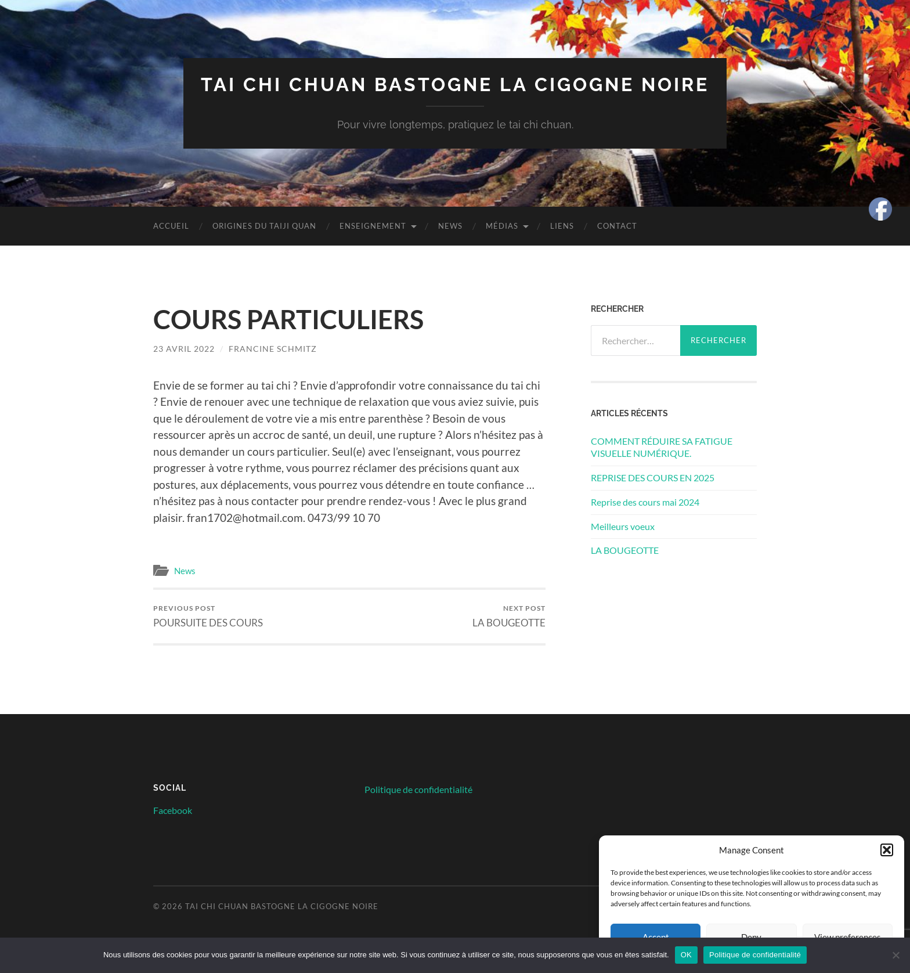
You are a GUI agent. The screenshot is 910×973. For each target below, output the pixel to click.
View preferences (847, 937)
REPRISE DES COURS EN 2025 (652, 477)
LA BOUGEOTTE (509, 616)
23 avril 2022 (184, 349)
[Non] (895, 955)
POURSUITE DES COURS (208, 616)
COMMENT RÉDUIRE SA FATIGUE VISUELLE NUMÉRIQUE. (661, 447)
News (450, 225)
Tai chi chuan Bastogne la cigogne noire (455, 84)
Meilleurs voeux (623, 526)
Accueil (171, 225)
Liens (562, 225)
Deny (751, 937)
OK (686, 954)
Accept (655, 937)
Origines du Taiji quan (264, 225)
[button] (887, 850)
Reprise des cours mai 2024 (645, 501)
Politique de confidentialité (418, 789)
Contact (617, 225)
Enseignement (373, 225)
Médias (502, 225)
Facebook (172, 810)
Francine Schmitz (273, 349)
